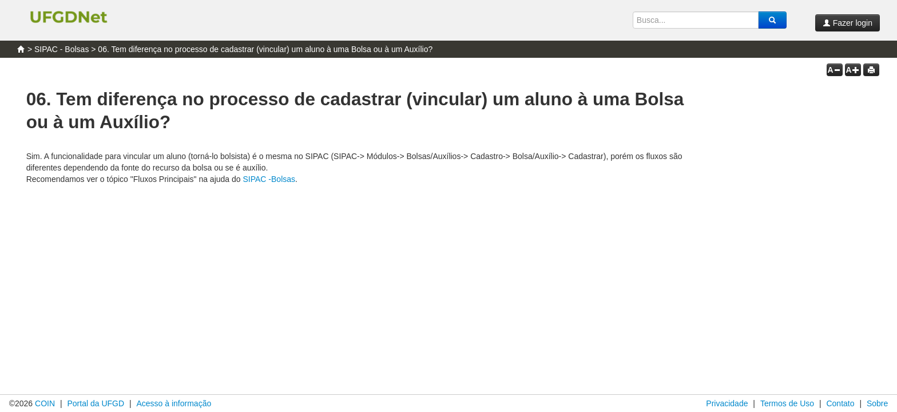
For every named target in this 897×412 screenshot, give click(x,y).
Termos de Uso (787, 403)
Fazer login (847, 22)
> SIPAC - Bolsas (58, 49)
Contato (840, 403)
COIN (45, 403)
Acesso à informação (173, 403)
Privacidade (727, 403)
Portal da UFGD (95, 403)
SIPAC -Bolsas (269, 179)
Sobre (877, 403)
